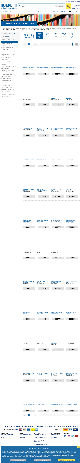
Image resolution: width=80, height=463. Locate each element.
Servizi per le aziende (42, 1)
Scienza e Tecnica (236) (7, 43)
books (21, 12)
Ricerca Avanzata (76, 8)
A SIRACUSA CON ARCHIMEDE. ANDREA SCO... (71, 160)
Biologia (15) (5, 62)
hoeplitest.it (54, 437)
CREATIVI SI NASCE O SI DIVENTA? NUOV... (56, 282)
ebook (38, 12)
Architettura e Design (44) (8, 51)
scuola (13, 12)
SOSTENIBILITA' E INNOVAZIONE (26, 313)
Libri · (7, 426)
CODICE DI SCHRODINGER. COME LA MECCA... (28, 160)
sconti (63, 12)
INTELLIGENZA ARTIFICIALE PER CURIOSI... (71, 405)
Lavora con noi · (66, 426)
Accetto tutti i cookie (66, 460)
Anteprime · (49, 426)
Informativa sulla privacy (40, 437)
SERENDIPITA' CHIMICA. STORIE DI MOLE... (70, 221)
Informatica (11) (5, 68)
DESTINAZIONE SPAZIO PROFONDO (41, 160)
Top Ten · (24, 426)
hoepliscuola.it (54, 438)
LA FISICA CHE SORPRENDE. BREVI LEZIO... (71, 98)
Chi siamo (77, 3)
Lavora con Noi (56, 1)
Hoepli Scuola (31, 1)
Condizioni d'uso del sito (40, 434)
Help (79, 6)
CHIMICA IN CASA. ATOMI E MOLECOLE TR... (56, 313)
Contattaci (22, 438)
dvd (46, 12)
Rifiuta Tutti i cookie (42, 460)
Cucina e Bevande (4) (7, 76)
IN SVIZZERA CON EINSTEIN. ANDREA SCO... (28, 190)
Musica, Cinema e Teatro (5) (8, 72)
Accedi (78, 1)
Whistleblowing (38, 443)
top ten (55, 12)
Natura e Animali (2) (6, 83)
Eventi (50, 1)
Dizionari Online (15, 1)
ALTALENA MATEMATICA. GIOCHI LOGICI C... (28, 221)
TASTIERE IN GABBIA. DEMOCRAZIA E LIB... (55, 160)
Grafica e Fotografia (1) (8, 89)
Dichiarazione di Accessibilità (41, 444)
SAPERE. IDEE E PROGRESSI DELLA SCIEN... (57, 129)
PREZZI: (5, 36)
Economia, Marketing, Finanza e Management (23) (9, 55)
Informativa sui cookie (39, 438)
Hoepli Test (24, 1)
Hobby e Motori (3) (6, 80)
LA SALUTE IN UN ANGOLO (56, 220)
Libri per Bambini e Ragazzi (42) (9, 52)
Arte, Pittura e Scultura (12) (9, 66)
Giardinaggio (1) (6, 96)
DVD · (11, 426)
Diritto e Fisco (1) (6, 91)
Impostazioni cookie (18, 460)
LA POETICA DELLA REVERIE (28, 373)
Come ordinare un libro (25, 434)
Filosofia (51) (5, 49)
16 (36, 44)
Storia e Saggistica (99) (7, 45)
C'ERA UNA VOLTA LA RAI (28, 128)
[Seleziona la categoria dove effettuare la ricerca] (59, 6)
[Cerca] (68, 6)
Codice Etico (37, 441)
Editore (8, 1)
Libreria (2, 1)
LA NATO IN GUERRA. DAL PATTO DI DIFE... (56, 343)
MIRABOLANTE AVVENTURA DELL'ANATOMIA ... (71, 374)
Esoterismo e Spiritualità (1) (9, 94)
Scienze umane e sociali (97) (8, 47)
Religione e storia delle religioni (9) (8, 71)
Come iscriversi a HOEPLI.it (7, 434)
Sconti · (57, 426)
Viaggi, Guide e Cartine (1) (8, 87)
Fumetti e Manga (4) (6, 78)
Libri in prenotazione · (36, 426)
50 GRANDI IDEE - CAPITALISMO (54, 251)
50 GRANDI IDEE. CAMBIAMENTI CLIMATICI (42, 190)
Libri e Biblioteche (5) (7, 74)
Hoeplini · (17, 426)
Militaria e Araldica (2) (7, 82)
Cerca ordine (71, 1)
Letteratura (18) (6, 61)
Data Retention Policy (39, 440)
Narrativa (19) (5, 59)
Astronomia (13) (5, 64)
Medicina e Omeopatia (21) (8, 57)
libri (5, 12)
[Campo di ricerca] (37, 6)
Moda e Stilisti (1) (6, 85)
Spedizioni (22, 437)
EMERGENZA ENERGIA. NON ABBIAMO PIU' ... (28, 282)
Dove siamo (77, 5)
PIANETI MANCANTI (41, 404)
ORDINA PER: (8, 33)
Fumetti (30, 12)
